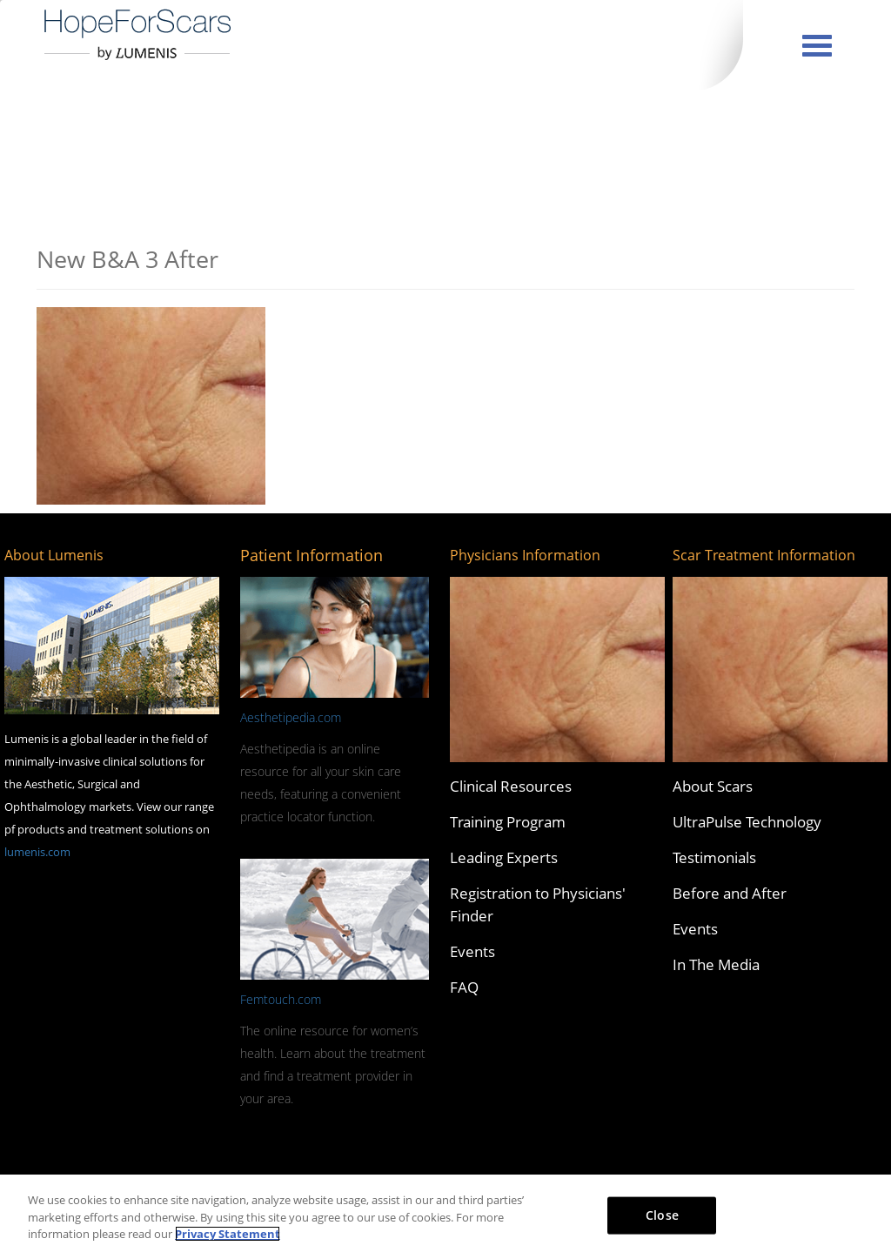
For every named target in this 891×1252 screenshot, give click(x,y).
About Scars (713, 786)
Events (472, 951)
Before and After (730, 893)
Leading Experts (504, 857)
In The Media (716, 964)
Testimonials (714, 857)
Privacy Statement (227, 1234)
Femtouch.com (280, 999)
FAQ (464, 987)
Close (662, 1214)
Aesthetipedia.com (290, 717)
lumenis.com (37, 852)
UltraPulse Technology (747, 822)
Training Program (508, 822)
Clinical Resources (511, 786)
